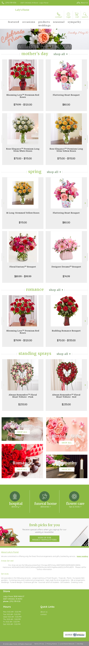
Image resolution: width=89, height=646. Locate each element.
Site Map (80, 644)
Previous (3, 85)
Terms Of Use (39, 644)
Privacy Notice (52, 644)
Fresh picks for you (44, 528)
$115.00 (23, 222)
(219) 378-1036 (10, 3)
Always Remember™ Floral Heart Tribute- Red (66, 396)
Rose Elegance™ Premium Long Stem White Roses (23, 150)
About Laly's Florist (10, 552)
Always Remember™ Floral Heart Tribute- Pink (23, 396)
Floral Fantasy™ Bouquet (23, 266)
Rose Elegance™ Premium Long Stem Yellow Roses (66, 150)
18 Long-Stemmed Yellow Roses (22, 213)
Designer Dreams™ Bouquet (66, 266)
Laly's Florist (22, 10)
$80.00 (66, 104)
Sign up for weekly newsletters (44, 539)
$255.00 (22, 404)
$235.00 (66, 404)
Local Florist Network (66, 644)
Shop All (59, 54)
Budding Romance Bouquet (66, 331)
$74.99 (66, 276)
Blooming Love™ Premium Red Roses (23, 96)
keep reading (82, 556)
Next (85, 85)
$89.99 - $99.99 (22, 276)
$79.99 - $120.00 (23, 104)
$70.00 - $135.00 (66, 340)
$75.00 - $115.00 (23, 158)
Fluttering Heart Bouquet (66, 95)
